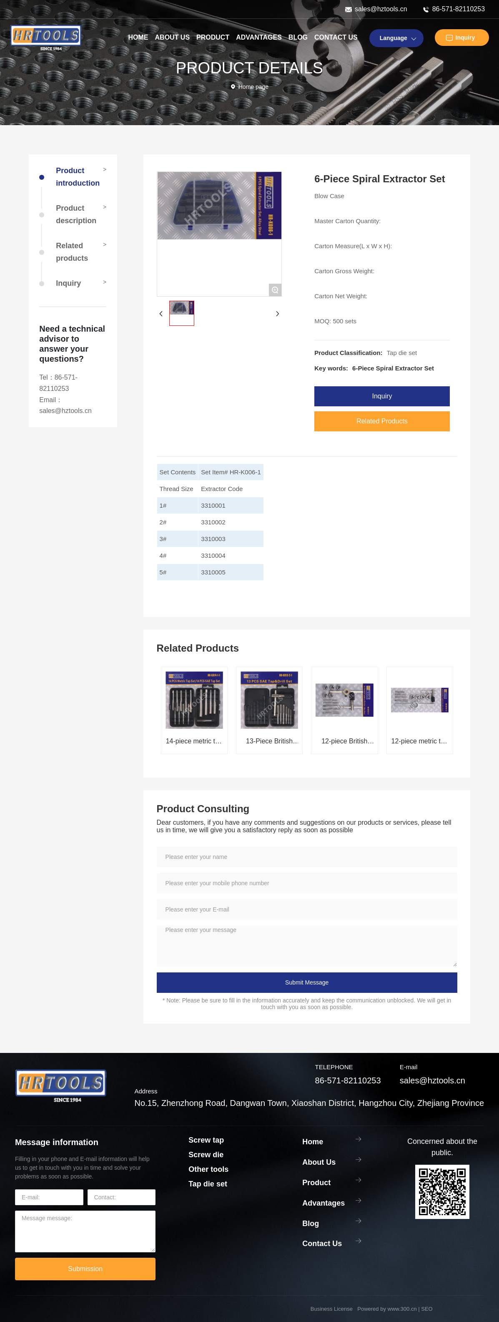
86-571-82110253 (458, 9)
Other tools (208, 1169)
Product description (76, 214)
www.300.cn (402, 1309)
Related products (72, 252)
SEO (426, 1309)
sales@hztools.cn (381, 9)
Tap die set (402, 352)
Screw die (205, 1155)
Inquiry (465, 37)
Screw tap (206, 1140)
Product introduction (78, 176)
